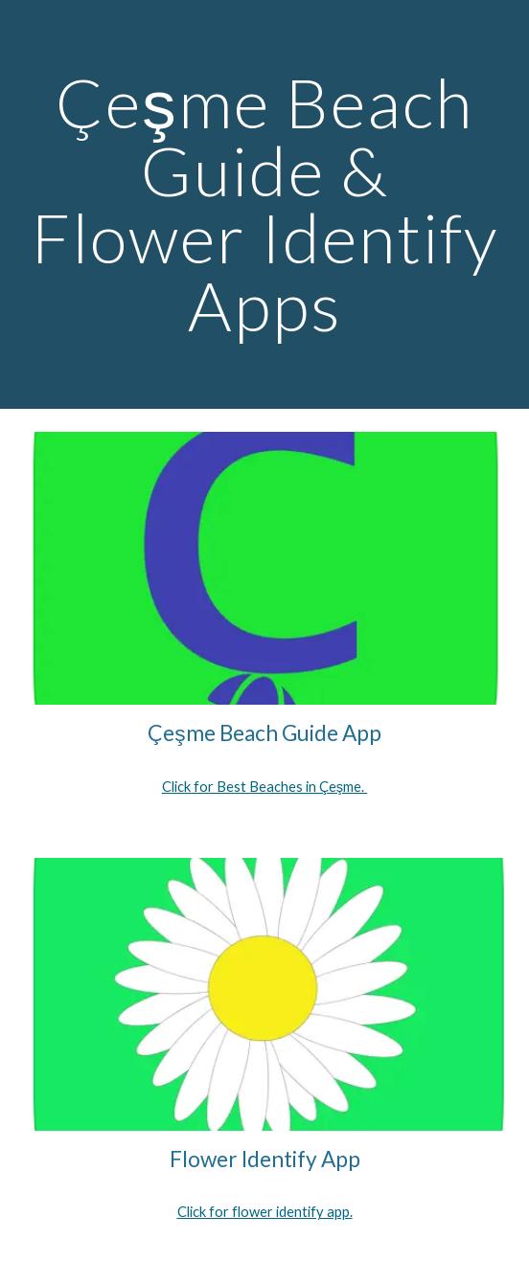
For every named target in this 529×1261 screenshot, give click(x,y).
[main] (264, 204)
